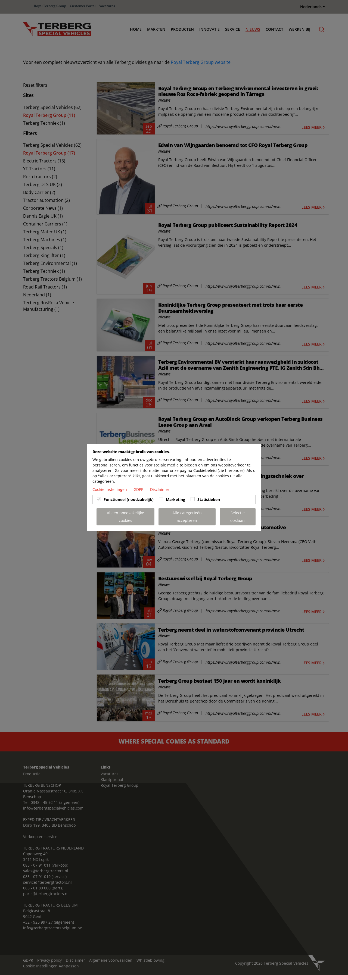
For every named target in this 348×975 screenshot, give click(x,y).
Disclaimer (159, 489)
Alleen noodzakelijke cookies (125, 516)
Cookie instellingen (110, 489)
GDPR (139, 489)
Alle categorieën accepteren (187, 516)
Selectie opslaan (237, 516)
